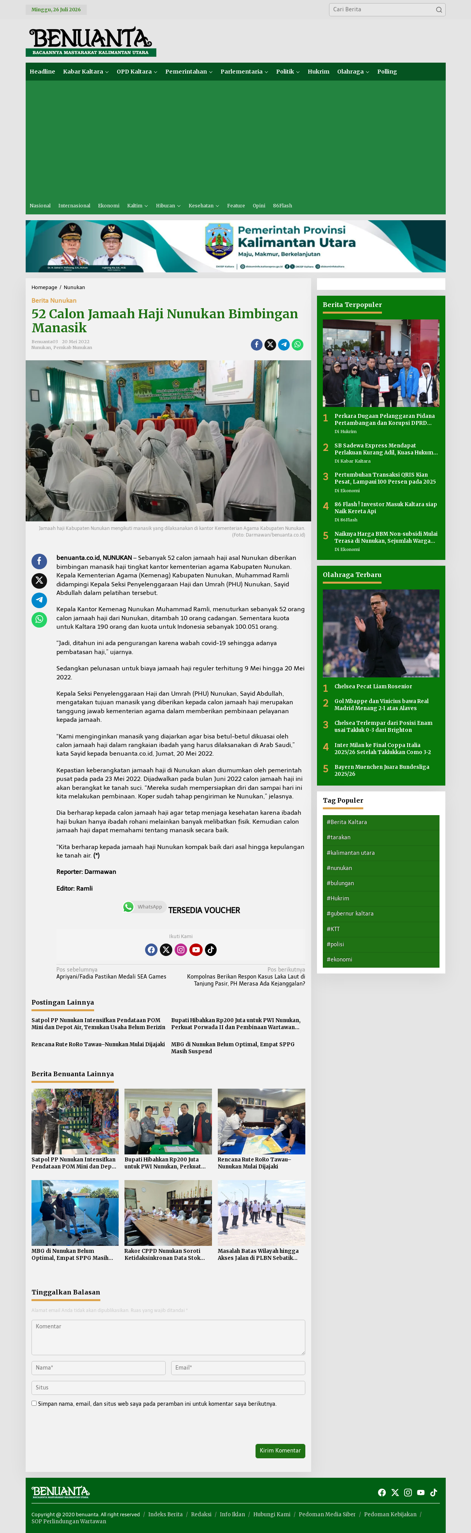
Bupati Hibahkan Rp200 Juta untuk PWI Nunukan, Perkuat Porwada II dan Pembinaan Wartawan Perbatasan (236, 1024)
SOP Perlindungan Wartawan (69, 1521)
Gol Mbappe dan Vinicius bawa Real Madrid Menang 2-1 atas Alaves (381, 705)
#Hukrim (338, 898)
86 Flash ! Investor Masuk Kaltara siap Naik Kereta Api (385, 508)
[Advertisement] (236, 138)
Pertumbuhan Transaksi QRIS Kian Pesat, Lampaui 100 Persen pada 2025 (385, 478)
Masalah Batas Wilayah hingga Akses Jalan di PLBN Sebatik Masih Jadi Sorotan (258, 1255)
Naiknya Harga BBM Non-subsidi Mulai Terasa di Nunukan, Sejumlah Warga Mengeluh (386, 538)
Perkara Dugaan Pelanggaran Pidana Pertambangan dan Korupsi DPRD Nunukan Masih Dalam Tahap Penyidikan (384, 420)
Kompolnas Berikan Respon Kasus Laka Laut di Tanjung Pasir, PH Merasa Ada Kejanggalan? (245, 976)
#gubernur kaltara (350, 913)
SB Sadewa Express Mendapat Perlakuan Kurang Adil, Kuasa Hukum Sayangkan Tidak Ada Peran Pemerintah (383, 449)
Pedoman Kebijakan (390, 1514)
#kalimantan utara (351, 853)
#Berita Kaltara (347, 822)
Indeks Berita (165, 1514)
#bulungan (340, 883)
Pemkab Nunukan (72, 347)
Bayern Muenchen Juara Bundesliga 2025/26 (381, 770)
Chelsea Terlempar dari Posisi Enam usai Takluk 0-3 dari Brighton (383, 726)
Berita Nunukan (54, 300)
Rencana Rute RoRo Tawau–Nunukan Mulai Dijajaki (98, 1044)
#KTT (333, 929)
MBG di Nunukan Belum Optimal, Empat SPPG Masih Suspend (233, 1048)
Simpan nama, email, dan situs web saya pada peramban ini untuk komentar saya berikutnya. (157, 1404)
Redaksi (201, 1514)
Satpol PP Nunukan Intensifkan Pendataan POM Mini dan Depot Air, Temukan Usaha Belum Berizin (98, 1024)
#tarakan (338, 837)
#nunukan (339, 868)
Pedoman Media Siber (327, 1514)
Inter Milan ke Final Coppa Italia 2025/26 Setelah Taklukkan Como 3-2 (382, 749)
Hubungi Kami (272, 1514)
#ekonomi (339, 959)
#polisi (335, 944)
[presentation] (85, 1427)
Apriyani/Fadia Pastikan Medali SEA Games (116, 973)
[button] (439, 9)
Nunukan (41, 347)
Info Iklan (232, 1514)
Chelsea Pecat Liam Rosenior (373, 686)
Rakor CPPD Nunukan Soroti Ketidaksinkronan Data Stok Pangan (162, 1255)
